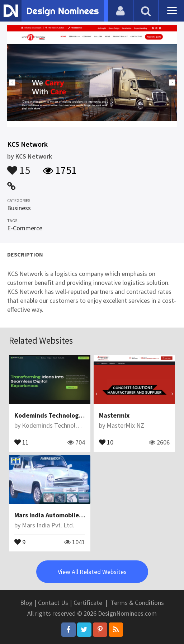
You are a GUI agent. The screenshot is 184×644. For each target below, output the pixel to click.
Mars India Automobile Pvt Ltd (58, 515)
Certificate (88, 602)
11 (21, 441)
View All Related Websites (92, 572)
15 (18, 166)
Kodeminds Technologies (50, 415)
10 (106, 441)
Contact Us (53, 602)
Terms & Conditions (137, 602)
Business (19, 208)
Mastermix (114, 415)
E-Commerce (24, 228)
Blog (26, 602)
